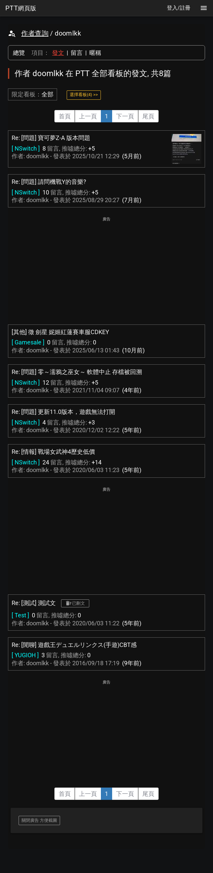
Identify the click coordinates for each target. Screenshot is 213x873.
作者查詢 (34, 33)
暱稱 (95, 52)
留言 (77, 52)
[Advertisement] (106, 269)
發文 (58, 52)
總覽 (19, 52)
